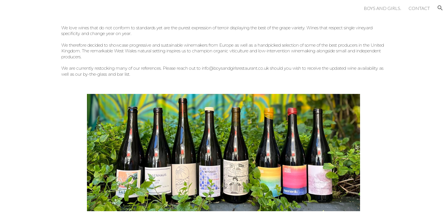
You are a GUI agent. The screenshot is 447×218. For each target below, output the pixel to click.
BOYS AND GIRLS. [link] (382, 8)
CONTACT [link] (419, 8)
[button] (440, 8)
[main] (223, 51)
